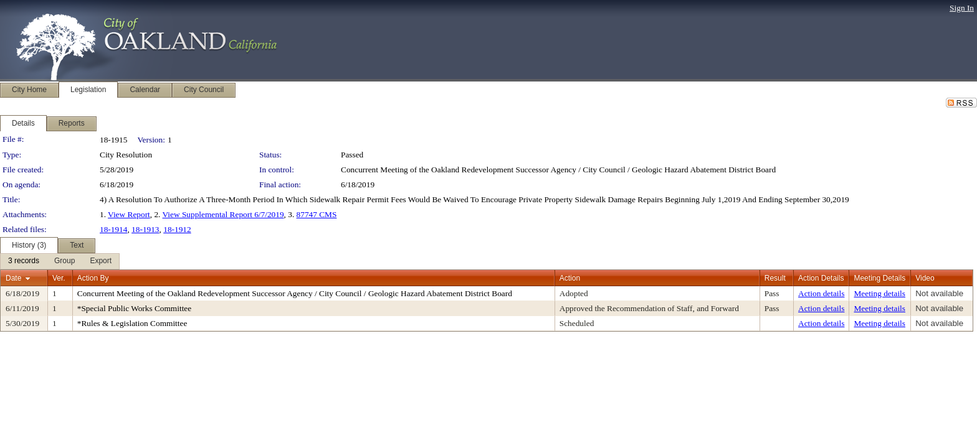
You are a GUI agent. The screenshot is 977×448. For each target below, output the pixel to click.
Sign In (962, 7)
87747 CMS (317, 214)
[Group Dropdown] (64, 261)
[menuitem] (24, 261)
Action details (821, 293)
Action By (93, 278)
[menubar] (60, 261)
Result (775, 278)
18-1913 (145, 229)
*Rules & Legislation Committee (132, 323)
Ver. (58, 278)
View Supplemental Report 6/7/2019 (223, 214)
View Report (129, 214)
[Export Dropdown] (100, 261)
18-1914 (113, 229)
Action (570, 278)
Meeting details (879, 293)
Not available (939, 293)
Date (13, 278)
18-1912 (177, 229)
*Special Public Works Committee (134, 308)
